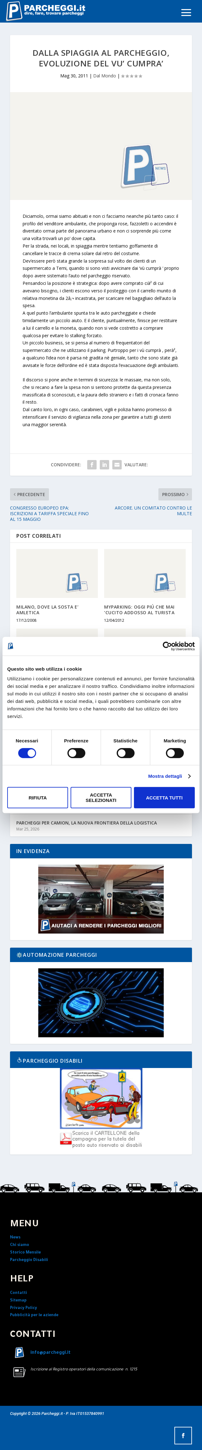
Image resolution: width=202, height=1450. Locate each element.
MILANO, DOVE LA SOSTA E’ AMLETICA (47, 609)
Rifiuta (38, 797)
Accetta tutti (164, 797)
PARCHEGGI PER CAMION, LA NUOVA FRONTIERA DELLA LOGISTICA (86, 823)
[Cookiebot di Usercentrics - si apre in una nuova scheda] (167, 646)
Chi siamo (19, 1245)
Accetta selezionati (101, 797)
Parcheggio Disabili (29, 1260)
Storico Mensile (25, 1253)
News (15, 1238)
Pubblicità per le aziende (34, 1315)
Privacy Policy (23, 1308)
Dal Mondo (104, 76)
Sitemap (18, 1301)
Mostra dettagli (165, 776)
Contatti (18, 1293)
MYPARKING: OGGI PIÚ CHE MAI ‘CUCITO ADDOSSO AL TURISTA (139, 609)
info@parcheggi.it (50, 1353)
